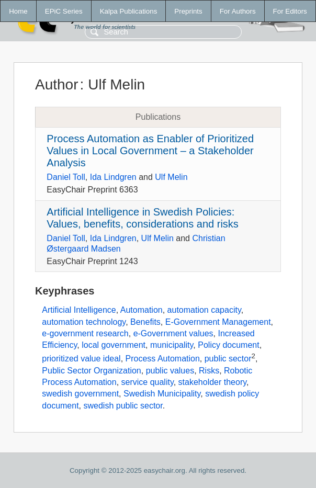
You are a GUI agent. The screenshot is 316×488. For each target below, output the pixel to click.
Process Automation (163, 358)
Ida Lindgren (113, 177)
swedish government (80, 393)
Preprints (188, 11)
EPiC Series (64, 11)
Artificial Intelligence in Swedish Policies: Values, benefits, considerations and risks (143, 218)
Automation (141, 309)
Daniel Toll (66, 177)
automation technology (84, 321)
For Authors (238, 11)
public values (170, 370)
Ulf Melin (171, 177)
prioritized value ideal (81, 358)
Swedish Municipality (161, 393)
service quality (147, 382)
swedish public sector (122, 405)
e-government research (85, 333)
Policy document (228, 345)
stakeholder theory (212, 382)
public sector (228, 358)
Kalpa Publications (128, 11)
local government (113, 345)
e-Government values (173, 333)
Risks (209, 370)
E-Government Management (218, 321)
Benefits (145, 321)
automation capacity (204, 309)
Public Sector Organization (91, 370)
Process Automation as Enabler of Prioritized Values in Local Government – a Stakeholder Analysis (150, 150)
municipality (171, 345)
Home (18, 11)
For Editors (290, 11)
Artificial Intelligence (79, 309)
